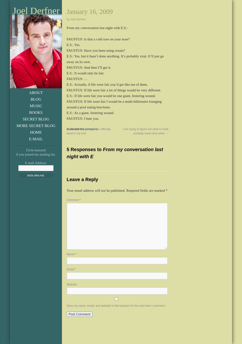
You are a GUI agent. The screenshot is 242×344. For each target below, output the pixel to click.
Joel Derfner (36, 11)
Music (36, 106)
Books (36, 112)
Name (71, 254)
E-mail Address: (36, 163)
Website (72, 284)
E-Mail (36, 139)
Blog (35, 99)
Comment (74, 200)
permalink (91, 129)
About (36, 92)
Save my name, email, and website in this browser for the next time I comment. (116, 305)
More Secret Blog (36, 125)
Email (71, 269)
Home (36, 132)
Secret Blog (36, 119)
